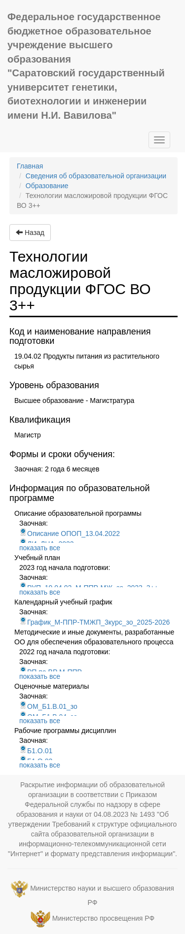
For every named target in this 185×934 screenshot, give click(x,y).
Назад (30, 232)
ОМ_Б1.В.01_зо (48, 706)
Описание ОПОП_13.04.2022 (69, 533)
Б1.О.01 (35, 751)
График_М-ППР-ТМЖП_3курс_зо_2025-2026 (94, 622)
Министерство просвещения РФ (103, 918)
